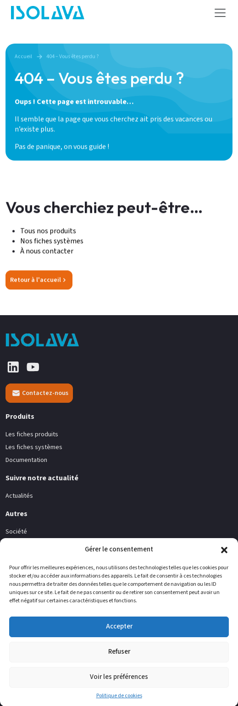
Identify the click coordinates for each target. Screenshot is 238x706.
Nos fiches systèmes (51, 241)
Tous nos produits (48, 231)
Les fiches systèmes (34, 447)
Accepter (119, 632)
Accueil (23, 57)
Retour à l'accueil (38, 280)
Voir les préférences (119, 682)
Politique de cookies (119, 701)
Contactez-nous (40, 393)
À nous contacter (46, 251)
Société (16, 532)
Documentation (26, 460)
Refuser (119, 657)
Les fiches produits (32, 434)
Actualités (19, 496)
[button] (224, 555)
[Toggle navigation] (220, 13)
